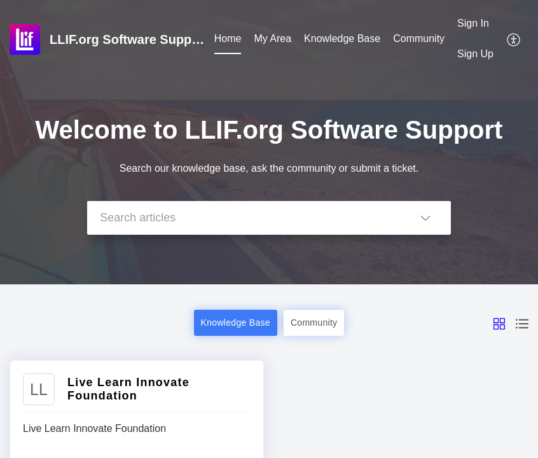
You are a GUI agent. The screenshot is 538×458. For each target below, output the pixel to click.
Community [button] (314, 322)
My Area (272, 38)
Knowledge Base (342, 38)
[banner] (269, 142)
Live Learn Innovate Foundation (128, 389)
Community (419, 38)
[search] (243, 218)
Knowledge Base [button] (235, 322)
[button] (514, 38)
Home (228, 38)
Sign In (473, 23)
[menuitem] (228, 39)
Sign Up (475, 53)
